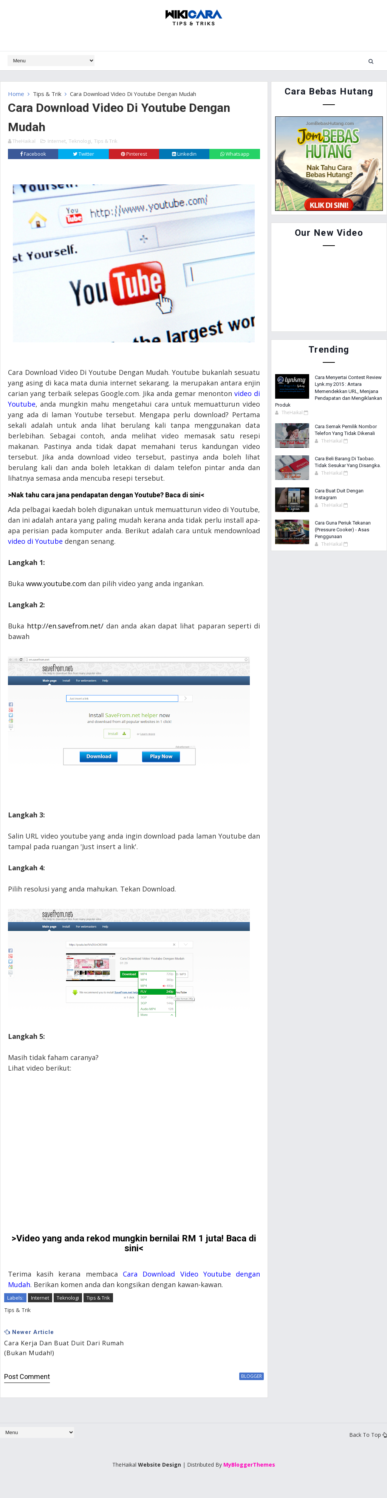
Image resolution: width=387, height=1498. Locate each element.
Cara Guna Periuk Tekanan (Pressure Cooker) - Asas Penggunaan (343, 529)
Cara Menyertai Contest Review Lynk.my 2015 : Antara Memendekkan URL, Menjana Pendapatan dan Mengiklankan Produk (328, 391)
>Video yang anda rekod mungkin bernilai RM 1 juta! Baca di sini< (131, 1253)
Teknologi (80, 140)
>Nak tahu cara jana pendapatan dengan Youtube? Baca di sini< (106, 505)
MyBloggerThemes (249, 1475)
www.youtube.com (56, 593)
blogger (246, 1386)
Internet (57, 140)
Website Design (159, 1475)
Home (16, 93)
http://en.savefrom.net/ (64, 636)
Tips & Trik (47, 93)
